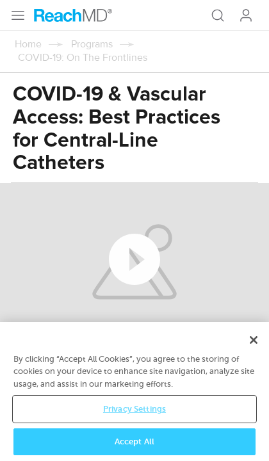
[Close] (254, 348)
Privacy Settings (134, 417)
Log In (246, 15)
